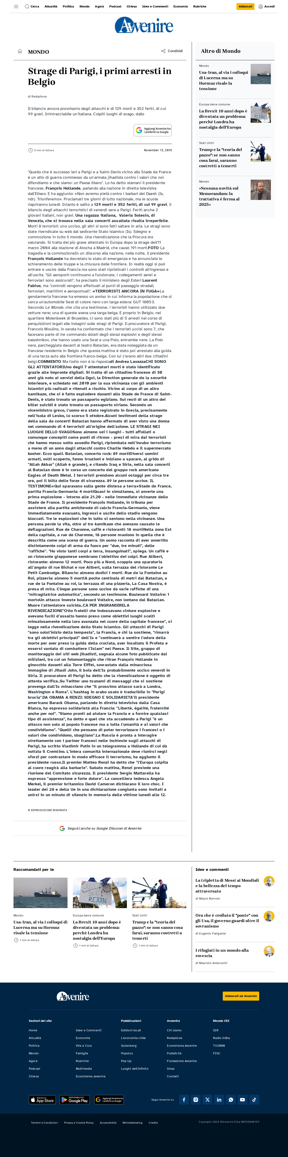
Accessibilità (108, 1122)
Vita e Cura (84, 1046)
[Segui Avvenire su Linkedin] (219, 1100)
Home (33, 1030)
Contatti (173, 1076)
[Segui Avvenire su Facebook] (184, 1100)
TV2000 (219, 1046)
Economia (83, 1038)
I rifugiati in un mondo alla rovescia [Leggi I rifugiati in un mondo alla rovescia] (222, 953)
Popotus (127, 1053)
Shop (170, 1069)
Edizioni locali (131, 1030)
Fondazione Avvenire (182, 1061)
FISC (216, 1053)
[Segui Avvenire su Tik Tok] (254, 1100)
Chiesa (34, 1076)
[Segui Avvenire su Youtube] (243, 1100)
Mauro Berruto (209, 898)
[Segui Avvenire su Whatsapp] (231, 1100)
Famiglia (82, 1053)
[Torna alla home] (19, 51)
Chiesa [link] (132, 6)
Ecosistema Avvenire (182, 1046)
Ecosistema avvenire (91, 1076)
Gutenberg (129, 1046)
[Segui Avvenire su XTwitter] (207, 1100)
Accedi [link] (266, 6)
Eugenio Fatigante (212, 933)
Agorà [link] (99, 6)
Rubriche (82, 1061)
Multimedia (84, 1069)
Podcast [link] (115, 6)
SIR (215, 1030)
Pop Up (126, 1061)
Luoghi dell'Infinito (134, 1069)
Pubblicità (174, 1053)
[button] (16, 6)
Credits (153, 1122)
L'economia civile (133, 1038)
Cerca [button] (31, 6)
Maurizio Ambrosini (213, 963)
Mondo (34, 1053)
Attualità (35, 1038)
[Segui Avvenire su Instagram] (196, 1100)
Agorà (33, 1061)
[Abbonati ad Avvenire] (241, 996)
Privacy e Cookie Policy (79, 1122)
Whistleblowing (132, 1122)
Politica (34, 1046)
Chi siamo (174, 1030)
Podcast (34, 1069)
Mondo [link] (85, 6)
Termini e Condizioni (44, 1122)
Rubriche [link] (199, 6)
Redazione (39, 96)
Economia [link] (180, 6)
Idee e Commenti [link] (155, 6)
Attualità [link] (51, 6)
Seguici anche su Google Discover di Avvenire (99, 828)
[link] (245, 6)
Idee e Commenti (88, 1030)
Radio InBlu (221, 1038)
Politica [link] (68, 6)
